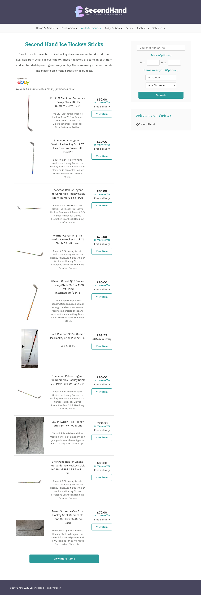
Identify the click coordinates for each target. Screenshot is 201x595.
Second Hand (37, 587)
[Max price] (174, 63)
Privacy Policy (53, 587)
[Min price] (153, 63)
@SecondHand (145, 124)
